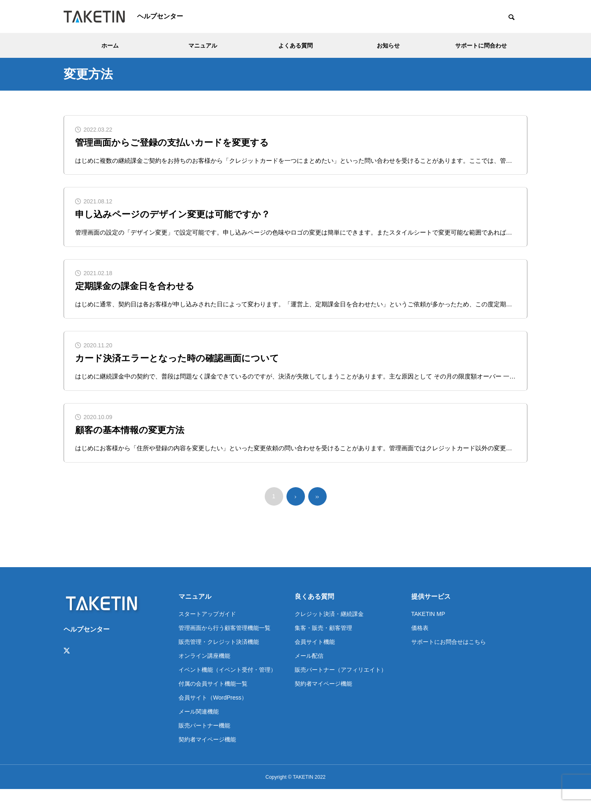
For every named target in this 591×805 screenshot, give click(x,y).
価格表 (419, 643)
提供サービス (431, 612)
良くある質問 (314, 612)
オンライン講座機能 (204, 671)
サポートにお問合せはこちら (448, 657)
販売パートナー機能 (204, 741)
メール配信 (309, 671)
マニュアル (202, 45)
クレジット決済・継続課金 (329, 629)
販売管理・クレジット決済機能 (219, 657)
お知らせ (388, 45)
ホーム (110, 45)
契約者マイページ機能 (207, 755)
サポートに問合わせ (481, 45)
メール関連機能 (199, 727)
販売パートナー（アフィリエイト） (341, 685)
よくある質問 (295, 45)
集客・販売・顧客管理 (323, 643)
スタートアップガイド (207, 629)
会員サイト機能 (315, 657)
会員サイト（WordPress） (213, 713)
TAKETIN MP (428, 629)
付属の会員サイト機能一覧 (213, 699)
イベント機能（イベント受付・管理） (227, 685)
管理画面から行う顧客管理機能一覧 (224, 643)
